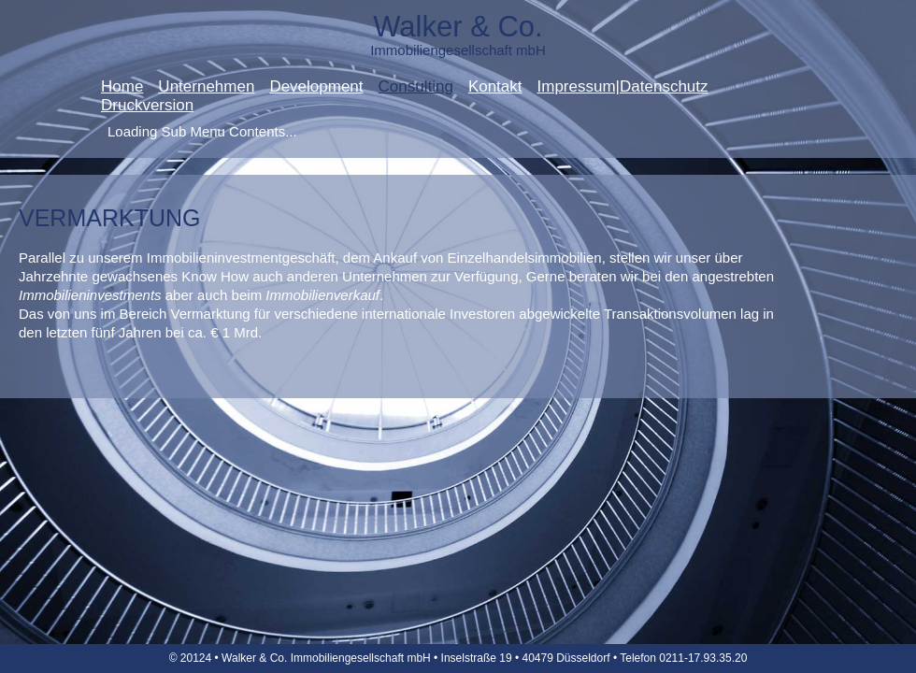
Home (122, 87)
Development (316, 87)
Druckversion (147, 105)
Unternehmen (206, 87)
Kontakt (495, 87)
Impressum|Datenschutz (622, 87)
